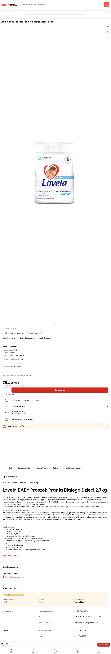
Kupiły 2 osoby (44, 338)
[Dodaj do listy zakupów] (108, 27)
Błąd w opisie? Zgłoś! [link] (10, 556)
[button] (55, 173)
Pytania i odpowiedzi (72, 468)
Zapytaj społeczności (28, 338)
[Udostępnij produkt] (108, 31)
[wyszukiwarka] (64, 4)
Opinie (55, 468)
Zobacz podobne (35, 333)
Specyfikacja (42, 468)
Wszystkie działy (101, 4)
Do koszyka (60, 390)
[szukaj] (106, 4)
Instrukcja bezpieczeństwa (14, 577)
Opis (10, 468)
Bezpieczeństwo (25, 468)
